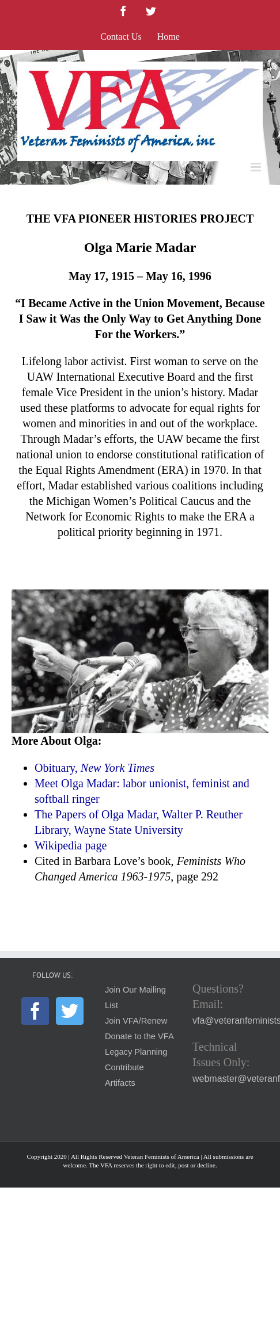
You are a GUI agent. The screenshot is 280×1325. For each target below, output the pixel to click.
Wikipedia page (71, 845)
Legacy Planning (136, 1051)
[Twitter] (70, 1011)
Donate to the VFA (139, 1036)
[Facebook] (35, 1011)
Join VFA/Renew (136, 1020)
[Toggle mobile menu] (257, 167)
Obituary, (94, 767)
